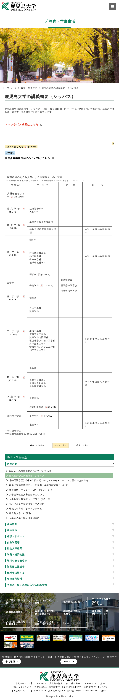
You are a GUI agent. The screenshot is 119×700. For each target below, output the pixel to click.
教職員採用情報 (14, 613)
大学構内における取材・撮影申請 (44, 623)
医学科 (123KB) (39, 274)
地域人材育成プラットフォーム (25, 508)
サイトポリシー (39, 657)
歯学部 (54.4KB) (16, 298)
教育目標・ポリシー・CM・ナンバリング (31, 490)
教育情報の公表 (71, 602)
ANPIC (67, 662)
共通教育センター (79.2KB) (16, 195)
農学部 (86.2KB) (16, 379)
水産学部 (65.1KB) (16, 398)
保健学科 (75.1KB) (41, 285)
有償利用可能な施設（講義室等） (44, 612)
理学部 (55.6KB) (16, 253)
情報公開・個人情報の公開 (16, 657)
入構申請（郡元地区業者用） (15, 623)
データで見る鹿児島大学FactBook (101, 602)
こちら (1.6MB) (26, 146)
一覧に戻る (61, 445)
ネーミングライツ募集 (44, 602)
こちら (48, 158)
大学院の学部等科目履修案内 (24, 518)
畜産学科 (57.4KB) (41, 415)
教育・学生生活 (29, 87)
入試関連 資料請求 (15, 602)
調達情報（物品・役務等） (72, 612)
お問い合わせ (67, 657)
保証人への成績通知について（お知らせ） (31, 471)
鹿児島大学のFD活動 (20, 513)
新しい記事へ (34, 445)
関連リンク (54, 657)
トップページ (9, 87)
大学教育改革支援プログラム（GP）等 (29, 499)
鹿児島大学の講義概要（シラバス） (28, 475)
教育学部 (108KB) (16, 226)
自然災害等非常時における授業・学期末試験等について (38, 485)
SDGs (66, 623)
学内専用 (10, 662)
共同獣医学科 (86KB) (42, 406)
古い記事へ (85, 445)
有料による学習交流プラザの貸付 (26, 504)
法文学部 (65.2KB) (16, 210)
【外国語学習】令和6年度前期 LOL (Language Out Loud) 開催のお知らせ (48, 480)
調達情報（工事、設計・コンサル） (101, 612)
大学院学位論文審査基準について (26, 494)
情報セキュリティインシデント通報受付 (95, 657)
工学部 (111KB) (16, 333)
